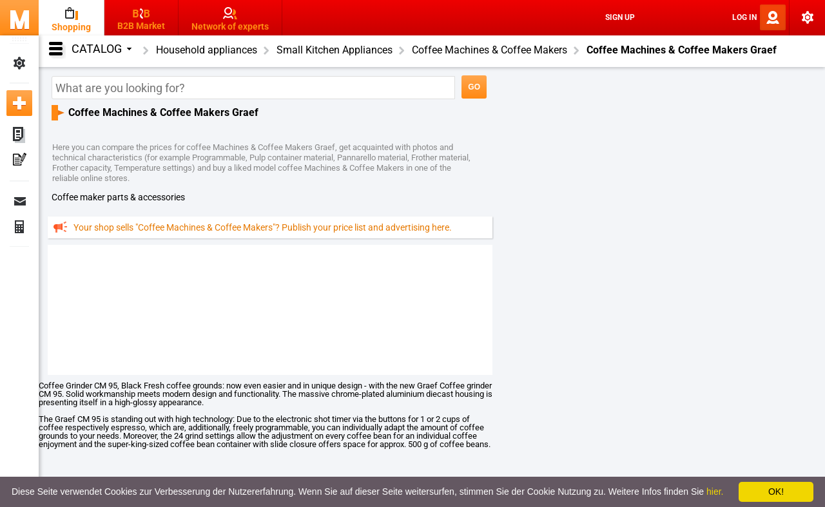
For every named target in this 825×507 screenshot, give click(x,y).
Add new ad (19, 103)
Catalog (101, 48)
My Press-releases (19, 161)
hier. (714, 491)
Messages (19, 201)
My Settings (19, 63)
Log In (744, 17)
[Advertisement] (270, 309)
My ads (19, 135)
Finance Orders (19, 227)
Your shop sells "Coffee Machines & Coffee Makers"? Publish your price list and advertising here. (262, 227)
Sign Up (620, 17)
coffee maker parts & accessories (118, 197)
